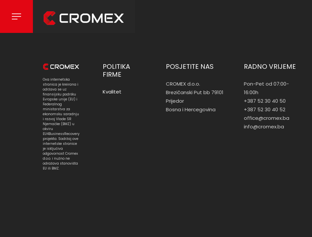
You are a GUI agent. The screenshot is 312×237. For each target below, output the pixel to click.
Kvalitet (112, 91)
